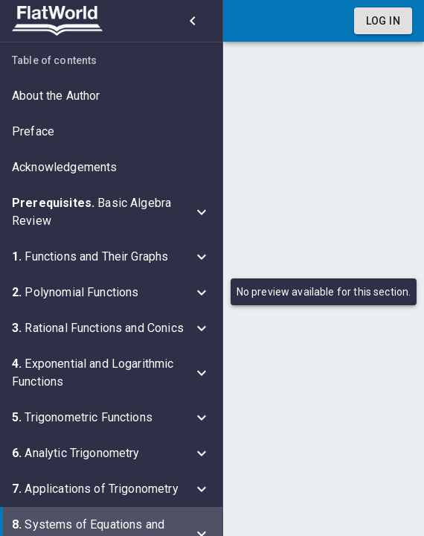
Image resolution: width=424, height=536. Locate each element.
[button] (111, 96)
